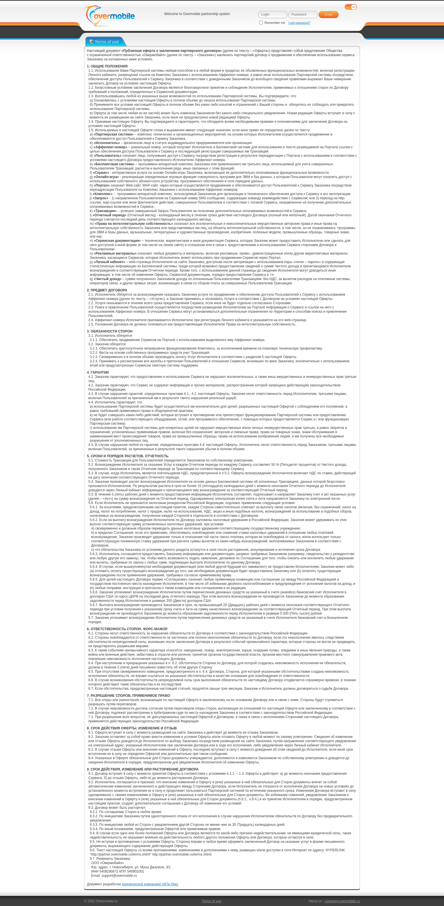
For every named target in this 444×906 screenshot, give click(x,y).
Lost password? (299, 22)
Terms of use (211, 901)
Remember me (272, 22)
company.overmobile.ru (342, 901)
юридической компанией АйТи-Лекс (150, 884)
